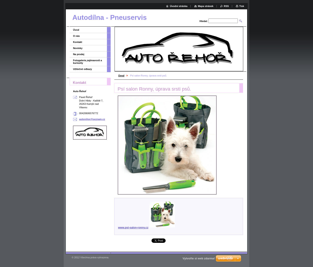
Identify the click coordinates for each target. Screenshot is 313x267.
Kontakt (77, 42)
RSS (226, 6)
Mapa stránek (205, 6)
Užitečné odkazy (82, 69)
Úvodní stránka (178, 6)
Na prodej (78, 54)
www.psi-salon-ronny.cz (146, 227)
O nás (76, 36)
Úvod (121, 75)
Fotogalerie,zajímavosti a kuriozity (87, 61)
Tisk (241, 6)
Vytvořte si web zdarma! (199, 258)
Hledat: (204, 21)
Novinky (78, 48)
